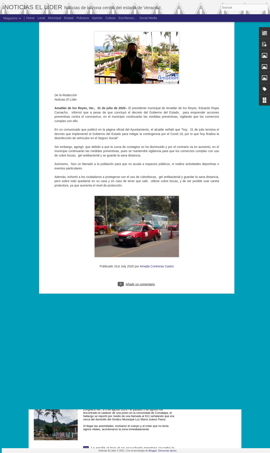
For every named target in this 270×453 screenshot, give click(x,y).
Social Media (148, 18)
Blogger (153, 450)
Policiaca (82, 18)
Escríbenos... (128, 18)
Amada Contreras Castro (157, 188)
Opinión (97, 18)
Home (30, 18)
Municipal (54, 18)
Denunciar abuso (167, 450)
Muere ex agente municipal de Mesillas (121, 299)
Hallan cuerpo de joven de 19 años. (118, 398)
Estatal (69, 18)
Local (41, 18)
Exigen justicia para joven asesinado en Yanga (127, 348)
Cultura (110, 18)
